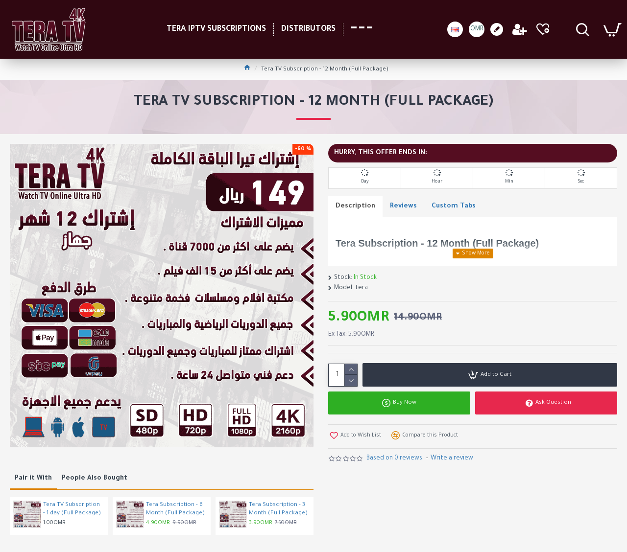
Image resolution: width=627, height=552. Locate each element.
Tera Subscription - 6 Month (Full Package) (175, 509)
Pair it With (33, 478)
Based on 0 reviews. (395, 458)
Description (355, 206)
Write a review (452, 458)
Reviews (403, 206)
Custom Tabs (454, 206)
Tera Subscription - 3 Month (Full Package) (278, 509)
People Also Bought (94, 478)
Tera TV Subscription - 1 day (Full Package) (72, 509)
